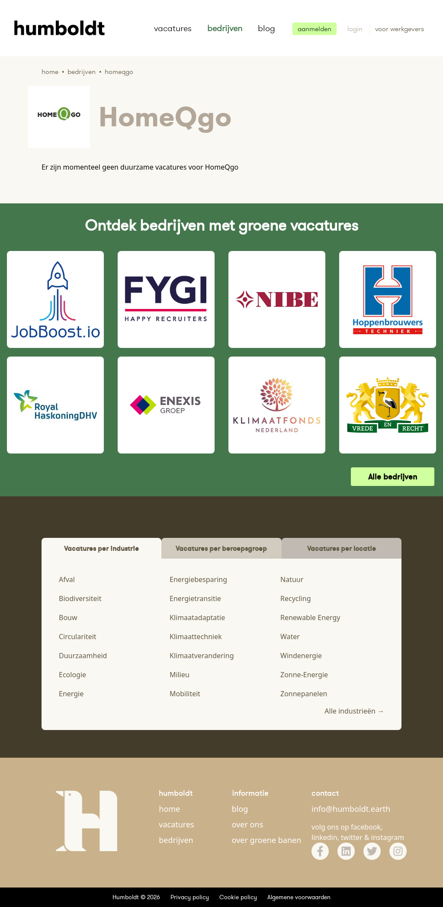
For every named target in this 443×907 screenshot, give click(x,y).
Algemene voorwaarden (299, 897)
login (355, 28)
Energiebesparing (198, 579)
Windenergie (301, 655)
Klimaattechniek (196, 636)
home (169, 809)
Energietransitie (195, 598)
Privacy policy (189, 897)
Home (50, 71)
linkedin (324, 837)
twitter (352, 837)
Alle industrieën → (354, 711)
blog (266, 28)
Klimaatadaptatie (197, 617)
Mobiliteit (185, 693)
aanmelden (314, 28)
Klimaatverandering (202, 655)
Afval (67, 579)
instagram (387, 837)
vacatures (173, 28)
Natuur (291, 579)
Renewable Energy (310, 617)
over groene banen (267, 840)
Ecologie (72, 674)
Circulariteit (77, 636)
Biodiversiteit (80, 598)
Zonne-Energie (304, 674)
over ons (247, 824)
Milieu (179, 674)
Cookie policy (238, 897)
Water (290, 636)
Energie (71, 693)
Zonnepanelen (303, 693)
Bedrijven (81, 71)
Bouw (68, 617)
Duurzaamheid (83, 655)
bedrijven (224, 28)
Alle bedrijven (392, 477)
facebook (366, 827)
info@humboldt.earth (350, 809)
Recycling (295, 598)
